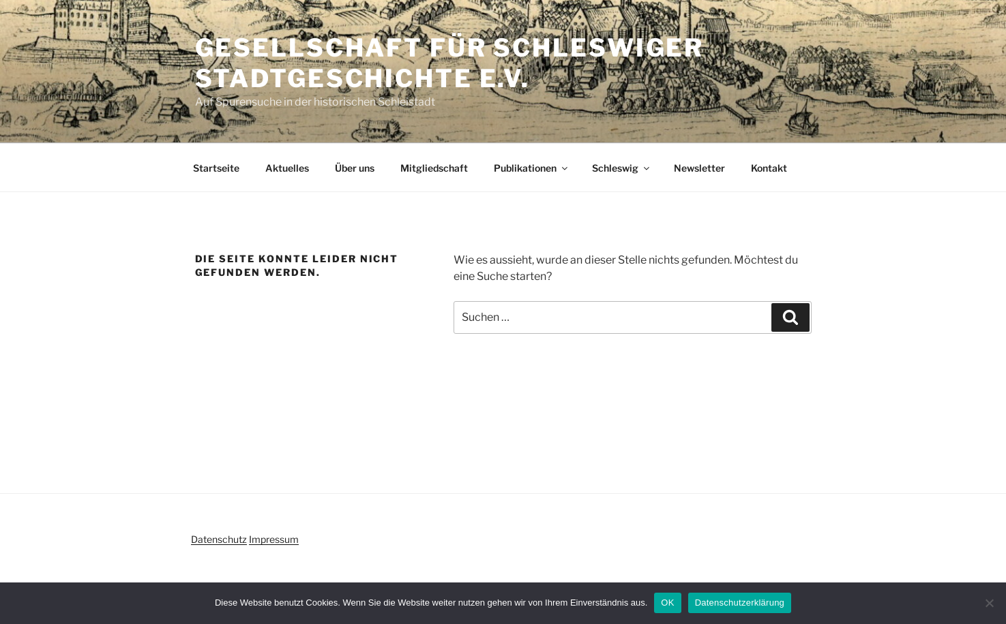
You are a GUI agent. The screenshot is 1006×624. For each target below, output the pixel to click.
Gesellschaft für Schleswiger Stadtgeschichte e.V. (450, 63)
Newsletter (699, 168)
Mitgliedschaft (434, 168)
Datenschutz (219, 539)
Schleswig (621, 168)
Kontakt (769, 168)
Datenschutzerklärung (739, 602)
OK (667, 602)
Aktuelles (287, 168)
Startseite (216, 168)
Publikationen (531, 168)
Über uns (354, 168)
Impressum (274, 539)
